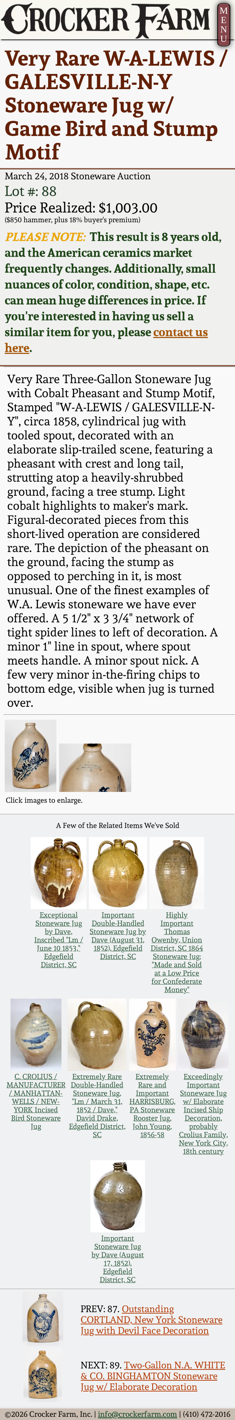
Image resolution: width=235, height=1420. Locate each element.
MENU (223, 24)
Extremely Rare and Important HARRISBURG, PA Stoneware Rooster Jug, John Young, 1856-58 (152, 1106)
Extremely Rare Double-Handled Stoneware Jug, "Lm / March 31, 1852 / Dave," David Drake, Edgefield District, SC (97, 1106)
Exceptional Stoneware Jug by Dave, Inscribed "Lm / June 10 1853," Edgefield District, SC (58, 940)
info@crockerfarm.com (137, 1414)
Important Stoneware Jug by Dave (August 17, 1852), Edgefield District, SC (117, 1259)
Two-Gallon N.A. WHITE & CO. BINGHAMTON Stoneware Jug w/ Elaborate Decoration (153, 1376)
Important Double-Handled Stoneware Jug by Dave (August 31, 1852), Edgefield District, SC (118, 936)
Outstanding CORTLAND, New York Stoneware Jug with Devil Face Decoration (151, 1319)
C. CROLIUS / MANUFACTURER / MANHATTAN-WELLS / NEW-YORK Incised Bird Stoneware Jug (36, 1102)
